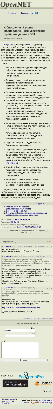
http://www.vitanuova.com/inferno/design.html (21, 308)
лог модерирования (47, 318)
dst (18, 227)
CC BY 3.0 (14, 222)
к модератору (39, 246)
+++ (19, 13)
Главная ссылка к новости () (19, 208)
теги (31, 13)
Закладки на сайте (9, 402)
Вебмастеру (47, 406)
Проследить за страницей (7, 406)
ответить (29, 246)
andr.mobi (9, 287)
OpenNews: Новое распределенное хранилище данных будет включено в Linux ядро (26, 214)
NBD (39, 227)
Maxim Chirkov (45, 403)
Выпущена (8, 44)
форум (25, 13)
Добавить (25, 406)
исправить (40, 204)
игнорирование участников (31, 318)
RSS (49, 241)
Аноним (8, 246)
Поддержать (35, 406)
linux (22, 227)
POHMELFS (11, 163)
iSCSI (33, 227)
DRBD (27, 227)
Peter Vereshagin (22, 219)
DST (29, 44)
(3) (15, 241)
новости (13, 13)
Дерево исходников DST (16, 211)
